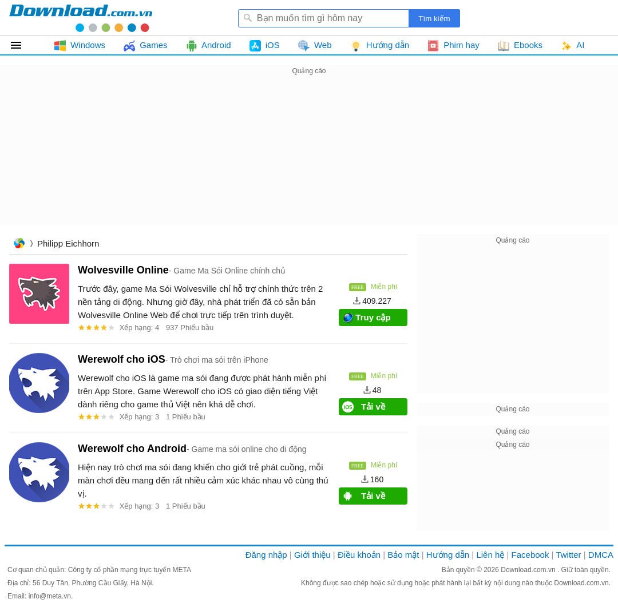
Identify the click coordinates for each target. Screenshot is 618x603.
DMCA (600, 555)
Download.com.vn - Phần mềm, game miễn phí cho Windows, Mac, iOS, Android (80, 17)
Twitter (568, 555)
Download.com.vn (529, 570)
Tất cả (22, 45)
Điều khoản (359, 555)
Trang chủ (19, 244)
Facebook (530, 555)
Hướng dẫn (447, 555)
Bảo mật (403, 555)
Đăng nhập (266, 555)
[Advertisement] (309, 158)
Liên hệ (490, 555)
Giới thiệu (312, 555)
